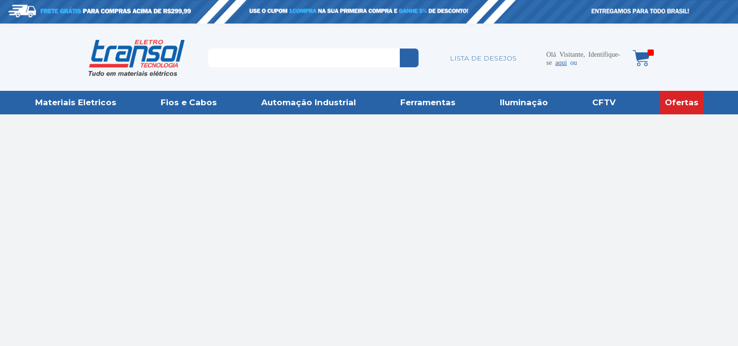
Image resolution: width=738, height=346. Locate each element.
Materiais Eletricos (75, 102)
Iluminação (524, 102)
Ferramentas (428, 102)
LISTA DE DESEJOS (483, 58)
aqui (561, 62)
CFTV (604, 102)
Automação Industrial (308, 102)
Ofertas (682, 102)
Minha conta (532, 58)
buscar (409, 58)
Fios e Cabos (189, 102)
